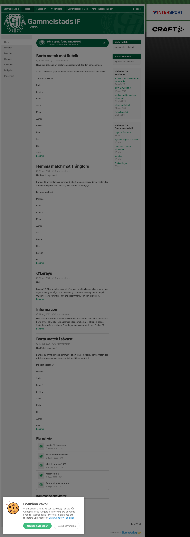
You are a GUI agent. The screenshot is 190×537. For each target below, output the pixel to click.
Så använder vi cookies (61, 517)
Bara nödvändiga (67, 525)
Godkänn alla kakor (37, 525)
